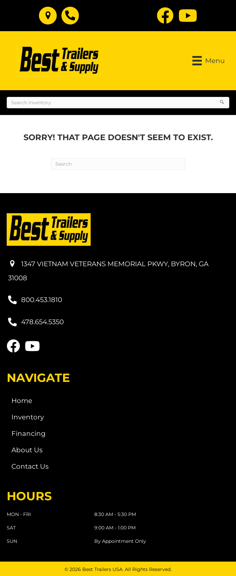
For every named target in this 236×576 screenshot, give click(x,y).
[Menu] (208, 60)
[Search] (118, 164)
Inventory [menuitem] (27, 417)
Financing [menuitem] (28, 433)
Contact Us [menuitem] (30, 466)
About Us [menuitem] (27, 450)
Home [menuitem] (21, 401)
